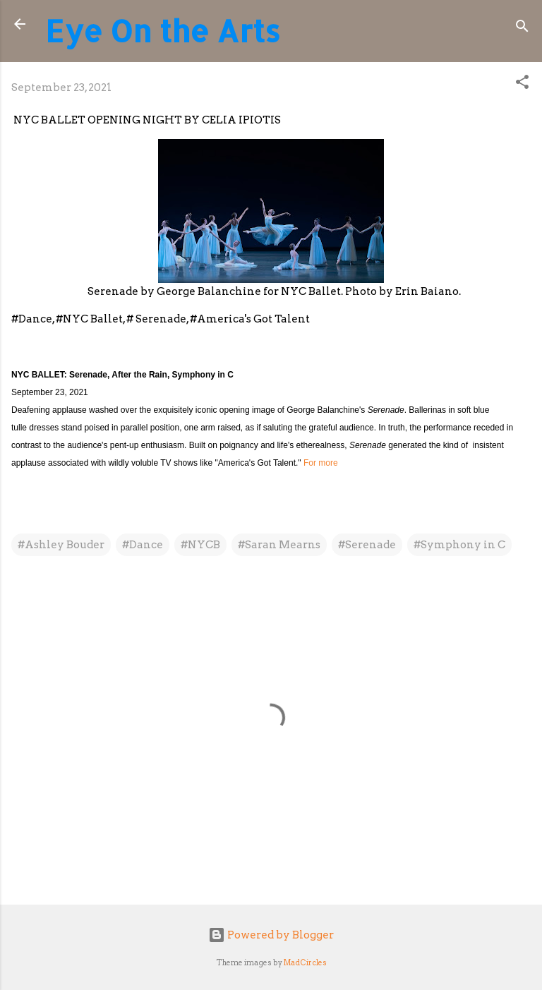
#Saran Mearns (279, 544)
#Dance (142, 544)
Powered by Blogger (271, 935)
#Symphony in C (459, 544)
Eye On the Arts (162, 30)
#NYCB (200, 544)
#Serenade (367, 544)
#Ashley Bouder (61, 544)
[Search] (522, 28)
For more (320, 463)
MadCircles (305, 962)
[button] (522, 84)
